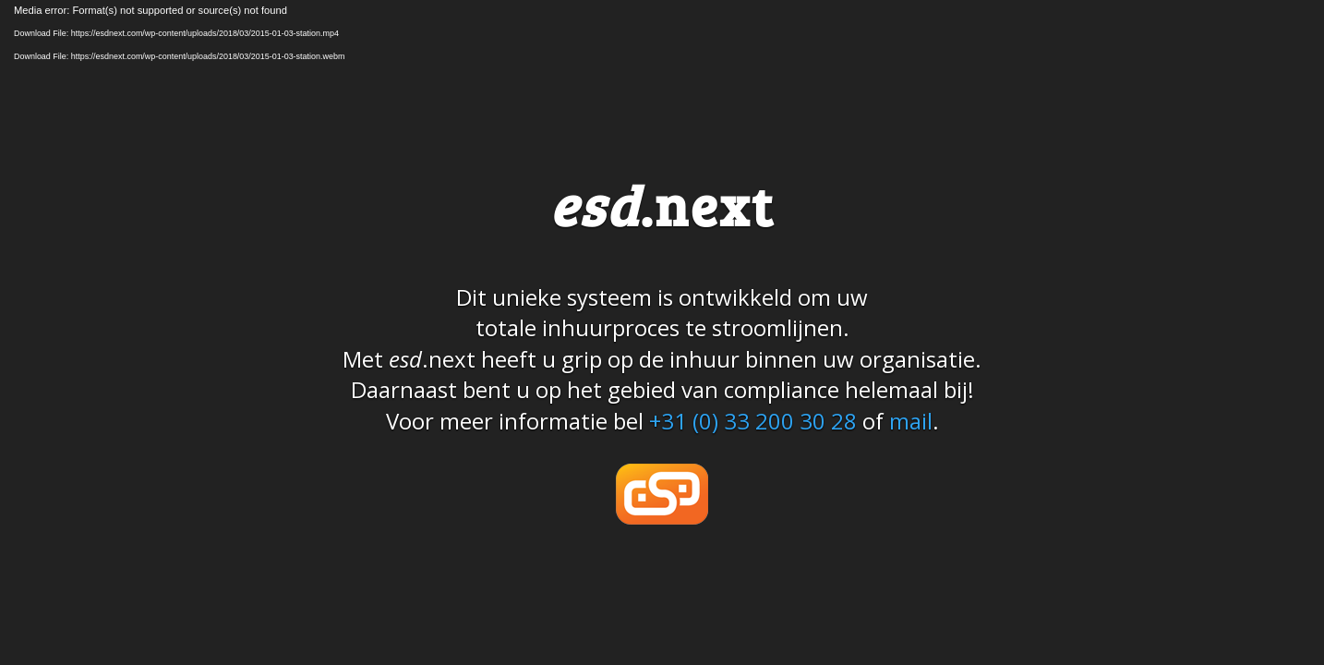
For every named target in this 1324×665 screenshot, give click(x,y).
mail (911, 420)
